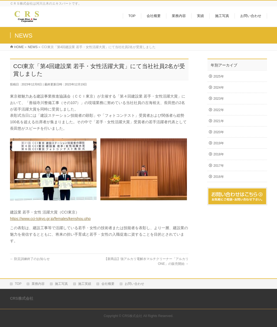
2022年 (218, 110)
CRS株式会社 (132, 316)
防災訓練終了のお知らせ (30, 259)
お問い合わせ (134, 284)
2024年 (218, 87)
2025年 (218, 76)
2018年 (218, 154)
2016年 (218, 177)
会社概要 (107, 284)
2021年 (218, 121)
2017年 (218, 166)
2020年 (218, 132)
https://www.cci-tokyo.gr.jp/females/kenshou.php (50, 218)
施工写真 (61, 284)
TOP (18, 284)
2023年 (218, 99)
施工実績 (84, 284)
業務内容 (38, 284)
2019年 (218, 143)
